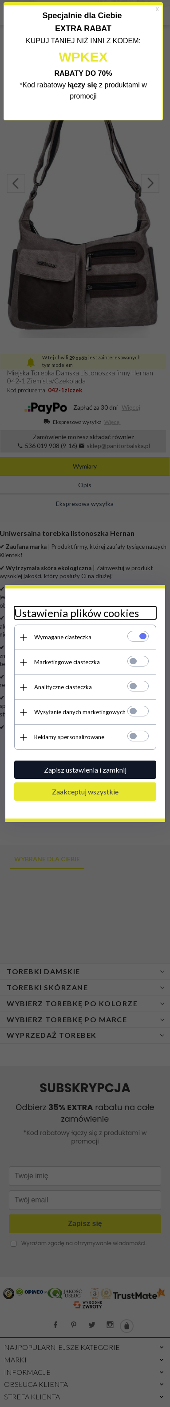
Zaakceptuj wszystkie (85, 791)
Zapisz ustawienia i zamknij (85, 769)
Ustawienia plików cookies (76, 612)
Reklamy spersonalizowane (69, 737)
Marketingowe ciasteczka (67, 662)
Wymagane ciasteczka (62, 637)
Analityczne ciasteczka (63, 687)
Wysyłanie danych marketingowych (80, 712)
